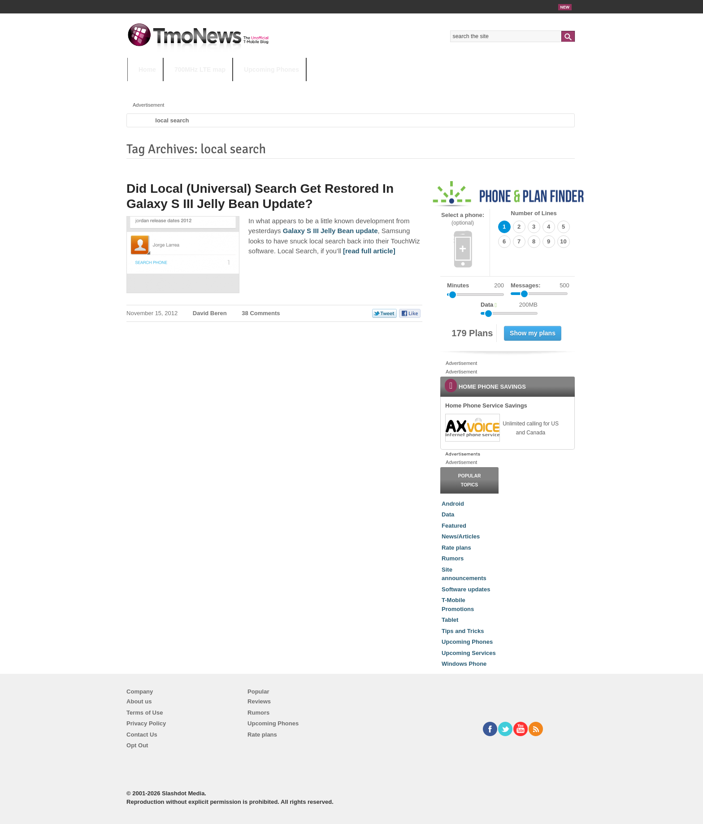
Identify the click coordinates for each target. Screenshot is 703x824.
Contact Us (141, 734)
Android (453, 503)
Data (448, 514)
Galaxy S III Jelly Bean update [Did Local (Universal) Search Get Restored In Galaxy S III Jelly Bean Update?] (330, 230)
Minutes (458, 285)
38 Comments (261, 313)
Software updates (466, 589)
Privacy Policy (146, 723)
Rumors (453, 558)
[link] (472, 428)
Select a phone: (462, 219)
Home (147, 69)
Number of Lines (534, 213)
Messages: (540, 285)
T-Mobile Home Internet (430, 87)
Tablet (450, 619)
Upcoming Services (469, 653)
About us (139, 701)
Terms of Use (144, 712)
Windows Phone (464, 663)
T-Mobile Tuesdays (348, 87)
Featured (454, 525)
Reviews (259, 701)
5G (190, 87)
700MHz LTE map (200, 69)
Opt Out (137, 745)
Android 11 (284, 87)
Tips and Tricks (463, 631)
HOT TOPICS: (150, 87)
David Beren (210, 313)
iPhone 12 (231, 87)
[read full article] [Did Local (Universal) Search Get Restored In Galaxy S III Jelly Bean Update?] (369, 251)
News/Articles (461, 536)
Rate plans (456, 547)
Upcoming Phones (271, 69)
